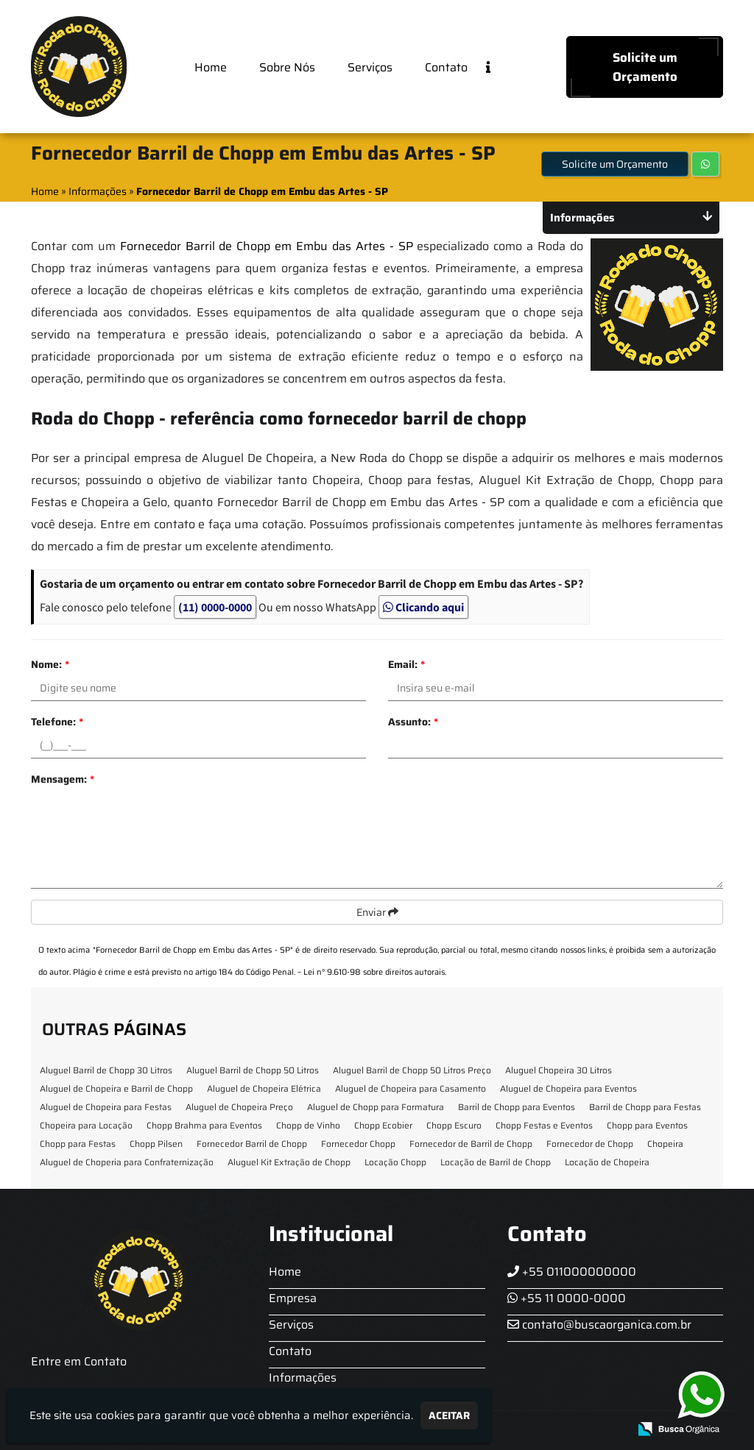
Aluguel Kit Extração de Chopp (289, 1162)
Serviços (370, 67)
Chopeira (665, 1144)
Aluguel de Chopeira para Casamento (410, 1088)
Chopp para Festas (78, 1144)
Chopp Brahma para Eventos (204, 1125)
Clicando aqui (423, 607)
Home (210, 67)
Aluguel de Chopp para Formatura (375, 1107)
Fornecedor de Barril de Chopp (470, 1144)
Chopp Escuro (454, 1125)
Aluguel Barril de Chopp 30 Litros (106, 1070)
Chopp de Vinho (308, 1125)
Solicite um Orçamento (645, 67)
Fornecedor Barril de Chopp (252, 1144)
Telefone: (57, 722)
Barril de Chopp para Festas (645, 1107)
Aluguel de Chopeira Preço (239, 1107)
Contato (446, 67)
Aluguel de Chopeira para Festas (106, 1107)
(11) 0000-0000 (215, 607)
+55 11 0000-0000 (566, 1298)
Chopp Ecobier (383, 1125)
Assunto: (413, 722)
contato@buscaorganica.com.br (599, 1324)
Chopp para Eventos (647, 1125)
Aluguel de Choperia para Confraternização (127, 1162)
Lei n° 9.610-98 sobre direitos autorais (374, 972)
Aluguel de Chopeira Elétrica (264, 1088)
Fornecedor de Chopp (589, 1144)
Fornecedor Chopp (358, 1144)
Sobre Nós (287, 67)
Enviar (377, 912)
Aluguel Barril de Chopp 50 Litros (252, 1070)
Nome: (50, 664)
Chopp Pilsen (156, 1144)
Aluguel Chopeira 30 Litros (558, 1070)
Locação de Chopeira (607, 1162)
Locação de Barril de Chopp (495, 1162)
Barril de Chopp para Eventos (516, 1107)
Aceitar (449, 1415)
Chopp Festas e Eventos (544, 1125)
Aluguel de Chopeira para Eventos (568, 1088)
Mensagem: (62, 779)
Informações (303, 1377)
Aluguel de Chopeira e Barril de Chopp (116, 1088)
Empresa (293, 1298)
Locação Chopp (395, 1162)
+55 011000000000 (571, 1271)
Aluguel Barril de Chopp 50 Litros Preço (412, 1070)
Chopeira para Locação (86, 1125)
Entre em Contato (79, 1361)
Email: (406, 664)
